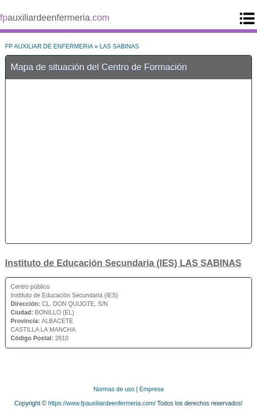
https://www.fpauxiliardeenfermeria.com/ (102, 403)
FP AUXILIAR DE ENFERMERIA (49, 46)
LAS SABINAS (119, 46)
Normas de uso (113, 389)
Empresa (151, 389)
